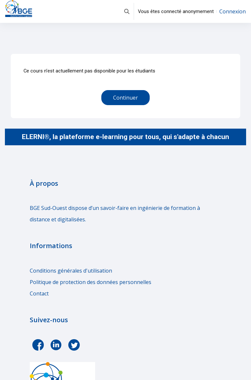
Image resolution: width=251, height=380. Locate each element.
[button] (126, 11)
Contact (39, 293)
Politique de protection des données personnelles (90, 282)
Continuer (125, 97)
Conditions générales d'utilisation (71, 270)
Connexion (232, 11)
